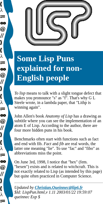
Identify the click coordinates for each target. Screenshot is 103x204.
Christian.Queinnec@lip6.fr (59, 187)
